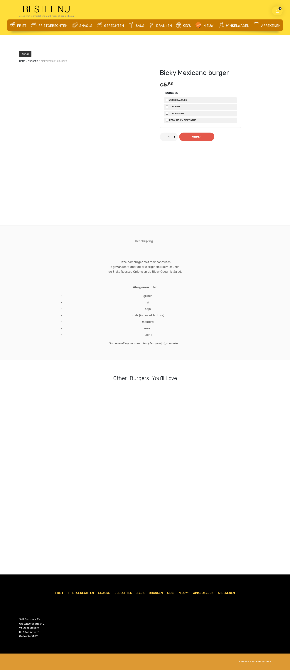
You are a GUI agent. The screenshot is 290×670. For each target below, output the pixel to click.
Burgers (33, 61)
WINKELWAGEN (233, 25)
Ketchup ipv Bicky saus (181, 120)
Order (197, 136)
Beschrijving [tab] (144, 241)
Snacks (82, 25)
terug (25, 54)
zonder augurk (176, 100)
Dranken (160, 25)
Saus (136, 25)
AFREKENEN (267, 25)
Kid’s (183, 25)
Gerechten (110, 25)
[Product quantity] (168, 137)
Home (22, 61)
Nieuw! (204, 25)
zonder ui (173, 107)
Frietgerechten (49, 25)
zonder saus (175, 113)
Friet (17, 25)
